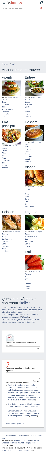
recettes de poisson (13, 232)
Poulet (27, 189)
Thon (4, 236)
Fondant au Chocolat (22, 440)
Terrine (27, 112)
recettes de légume (36, 232)
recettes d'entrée (35, 97)
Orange (28, 286)
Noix (26, 276)
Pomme (28, 274)
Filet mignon (29, 206)
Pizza (4, 158)
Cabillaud (5, 246)
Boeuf (27, 194)
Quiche (27, 107)
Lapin (27, 201)
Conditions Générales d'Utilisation (15, 435)
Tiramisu (28, 161)
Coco (27, 281)
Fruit (28, 252)
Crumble (21, 443)
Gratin (4, 151)
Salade (27, 102)
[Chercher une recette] (41, 8)
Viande (30, 167)
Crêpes (27, 152)
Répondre (21, 312)
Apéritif (7, 77)
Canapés (5, 112)
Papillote (5, 251)
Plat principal (8, 124)
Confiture (28, 157)
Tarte (27, 147)
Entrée (30, 77)
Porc (26, 192)
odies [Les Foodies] (14, 2)
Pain (3, 117)
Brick (27, 109)
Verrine (4, 99)
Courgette (28, 239)
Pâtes (4, 153)
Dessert (31, 122)
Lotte (4, 244)
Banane (28, 284)
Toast (4, 107)
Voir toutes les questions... (16, 424)
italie (24, 303)
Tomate (28, 234)
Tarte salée (6, 168)
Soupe (27, 99)
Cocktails (5, 104)
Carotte (28, 244)
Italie (14, 64)
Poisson (8, 212)
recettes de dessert (36, 142)
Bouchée (5, 114)
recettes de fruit (35, 272)
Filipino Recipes (32, 443)
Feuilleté (28, 117)
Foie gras (28, 104)
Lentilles (28, 246)
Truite (4, 249)
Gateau (28, 144)
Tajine (4, 163)
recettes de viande (36, 187)
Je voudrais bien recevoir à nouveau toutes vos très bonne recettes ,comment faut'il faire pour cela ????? (23, 413)
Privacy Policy (7, 450)
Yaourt (27, 159)
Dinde (27, 204)
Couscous (6, 160)
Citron (27, 279)
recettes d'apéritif (12, 97)
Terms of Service (22, 450)
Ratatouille (29, 241)
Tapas (4, 102)
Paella (4, 165)
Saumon (5, 234)
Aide (30, 435)
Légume (31, 212)
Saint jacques (7, 239)
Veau (27, 197)
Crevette (5, 241)
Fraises (28, 289)
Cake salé (29, 114)
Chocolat (28, 154)
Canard (28, 199)
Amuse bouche (7, 109)
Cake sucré (29, 149)
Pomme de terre (31, 236)
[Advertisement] (23, 37)
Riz (3, 155)
